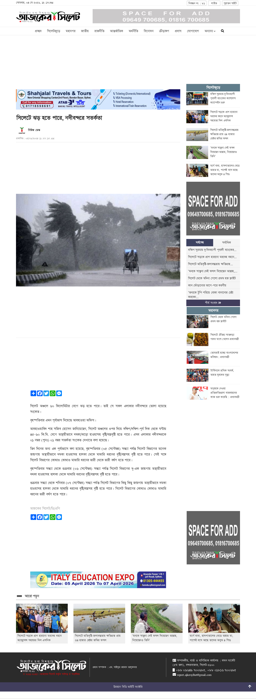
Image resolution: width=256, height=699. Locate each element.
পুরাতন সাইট (230, 3)
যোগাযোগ (193, 31)
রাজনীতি (99, 31)
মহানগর (70, 31)
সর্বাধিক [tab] (226, 242)
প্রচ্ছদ (38, 31)
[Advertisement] (98, 64)
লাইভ (214, 3)
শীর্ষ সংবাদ (213, 303)
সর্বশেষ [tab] (200, 242)
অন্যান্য (210, 31)
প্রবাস (178, 31)
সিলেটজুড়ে (53, 31)
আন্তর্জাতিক (116, 31)
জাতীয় (85, 31)
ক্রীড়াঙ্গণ (164, 31)
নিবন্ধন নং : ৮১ (196, 3)
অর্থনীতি (133, 31)
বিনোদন (148, 31)
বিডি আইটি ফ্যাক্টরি (132, 687)
